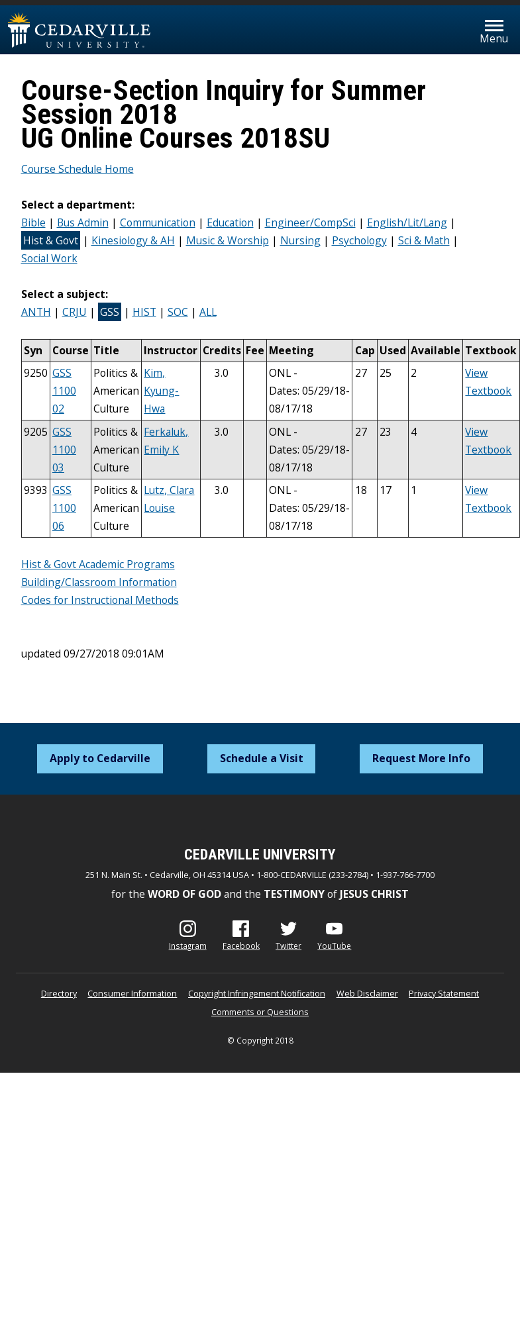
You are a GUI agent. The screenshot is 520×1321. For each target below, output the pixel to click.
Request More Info (421, 758)
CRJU (74, 312)
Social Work (49, 258)
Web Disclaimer (367, 993)
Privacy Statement (444, 993)
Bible (33, 222)
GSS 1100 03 (64, 449)
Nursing (300, 240)
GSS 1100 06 (64, 508)
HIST (144, 312)
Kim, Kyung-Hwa (161, 391)
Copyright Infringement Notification (256, 993)
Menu (494, 38)
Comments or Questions (260, 1012)
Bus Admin (83, 222)
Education (230, 222)
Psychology (359, 240)
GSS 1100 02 (64, 391)
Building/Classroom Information (99, 582)
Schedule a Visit (261, 758)
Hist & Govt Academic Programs (98, 564)
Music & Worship (227, 240)
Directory (59, 993)
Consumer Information (132, 993)
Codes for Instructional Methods (100, 600)
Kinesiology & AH (133, 240)
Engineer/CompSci (310, 222)
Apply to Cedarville (100, 758)
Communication (157, 222)
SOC (178, 312)
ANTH (36, 312)
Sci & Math (424, 240)
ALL (208, 312)
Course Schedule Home (77, 169)
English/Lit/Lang (407, 222)
